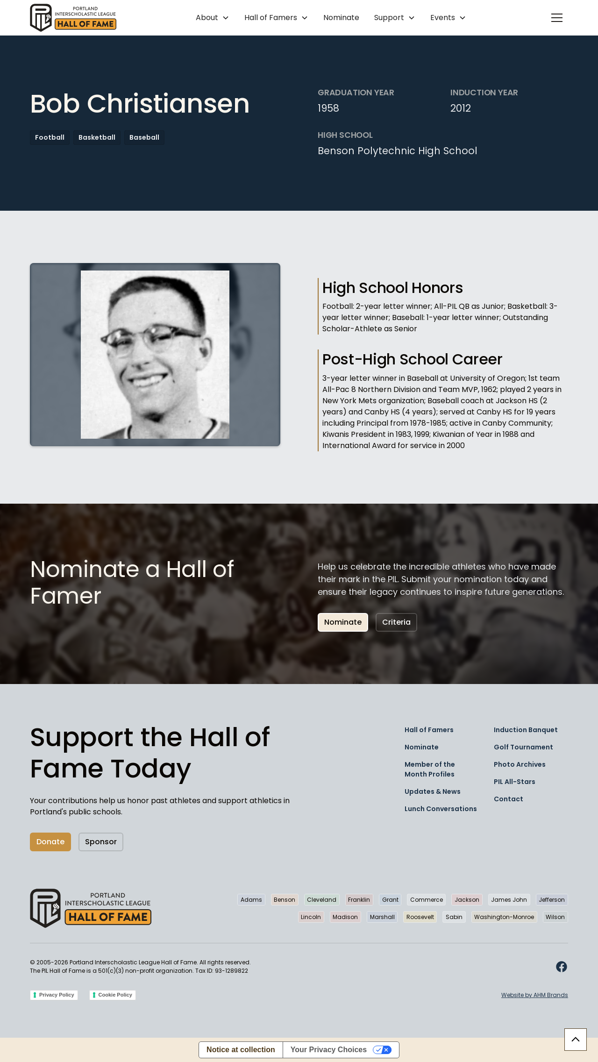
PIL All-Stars (514, 781)
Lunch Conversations (441, 808)
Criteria (396, 622)
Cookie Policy (115, 995)
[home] (73, 18)
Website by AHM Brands (534, 995)
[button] (212, 17)
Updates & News (433, 791)
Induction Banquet (526, 729)
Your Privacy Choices (329, 1050)
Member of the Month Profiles (430, 769)
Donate (50, 841)
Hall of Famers (429, 729)
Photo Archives (520, 764)
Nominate (341, 17)
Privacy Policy (56, 995)
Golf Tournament (523, 747)
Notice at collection (240, 1050)
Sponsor (101, 841)
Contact (508, 799)
